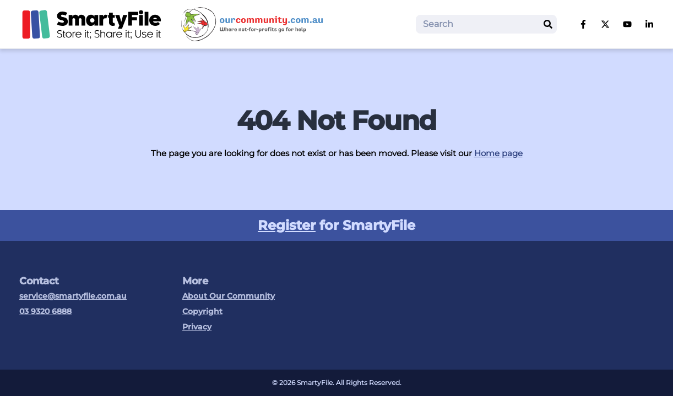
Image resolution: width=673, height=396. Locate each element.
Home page (498, 153)
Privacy (196, 327)
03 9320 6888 (45, 311)
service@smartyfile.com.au (73, 296)
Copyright (202, 311)
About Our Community (228, 296)
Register (287, 225)
